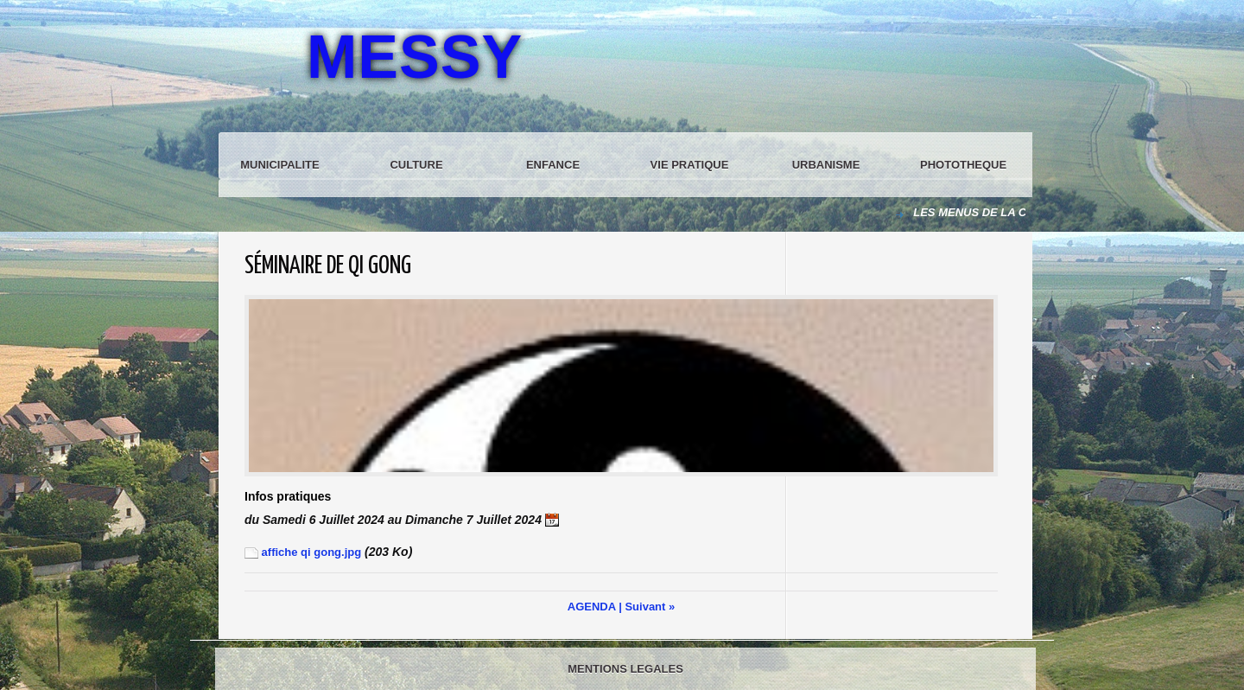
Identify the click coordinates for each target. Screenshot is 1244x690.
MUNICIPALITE (279, 164)
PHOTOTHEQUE (963, 164)
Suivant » (650, 606)
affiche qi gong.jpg (302, 552)
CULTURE (416, 164)
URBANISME (826, 164)
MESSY (415, 57)
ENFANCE (553, 164)
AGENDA (592, 606)
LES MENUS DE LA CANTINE (992, 212)
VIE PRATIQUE (690, 164)
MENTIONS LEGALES (625, 668)
